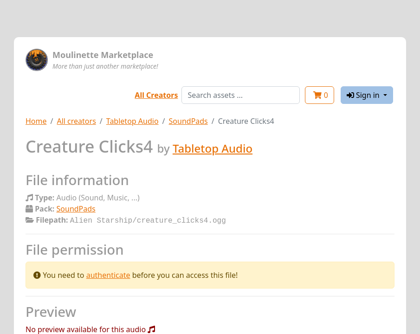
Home (36, 121)
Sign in (364, 95)
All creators (76, 121)
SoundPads (188, 121)
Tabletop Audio (132, 121)
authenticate (108, 274)
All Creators (156, 95)
